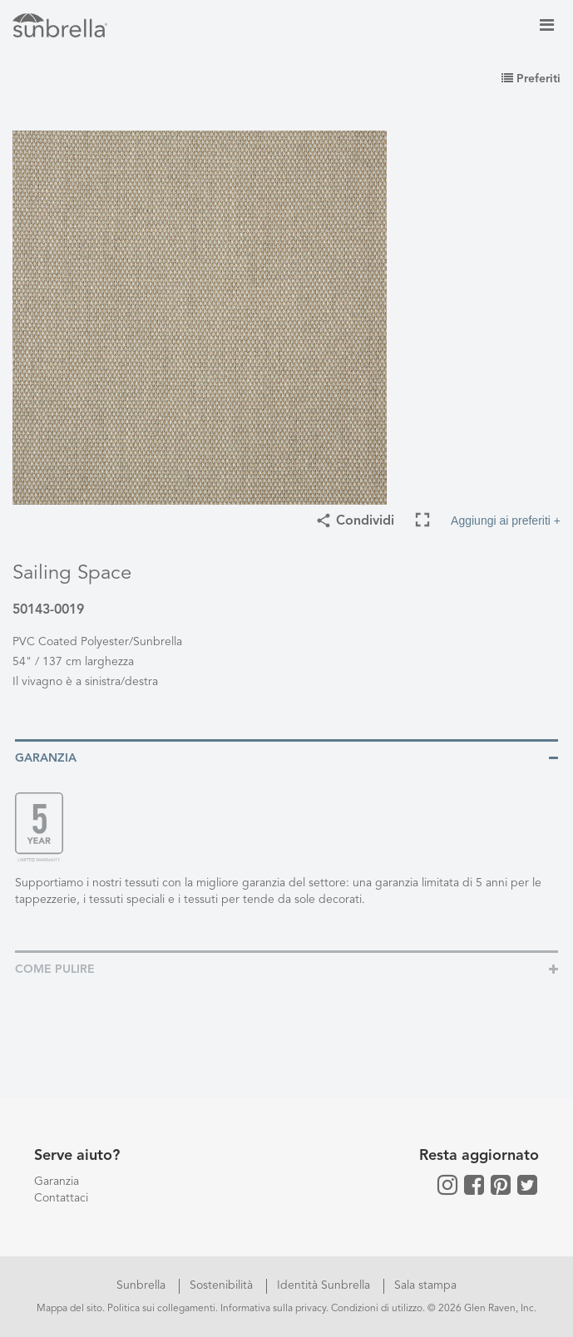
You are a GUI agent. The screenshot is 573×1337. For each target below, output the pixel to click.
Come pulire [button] (55, 969)
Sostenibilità (223, 1285)
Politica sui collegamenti (161, 1309)
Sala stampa (425, 1285)
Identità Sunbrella (325, 1285)
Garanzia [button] (46, 758)
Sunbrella (142, 1285)
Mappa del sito (69, 1309)
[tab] (286, 757)
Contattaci (61, 1198)
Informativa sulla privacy (273, 1309)
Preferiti (531, 79)
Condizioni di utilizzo (376, 1309)
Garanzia (56, 1181)
